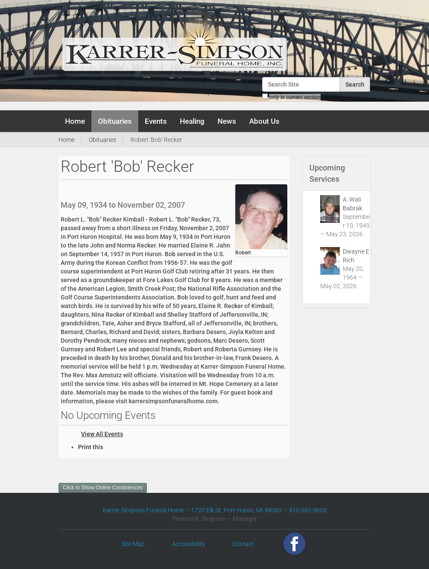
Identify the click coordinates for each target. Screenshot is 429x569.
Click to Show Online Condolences (103, 488)
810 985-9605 (308, 510)
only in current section (295, 97)
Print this (90, 447)
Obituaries (115, 121)
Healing (192, 121)
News (227, 121)
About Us (264, 121)
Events (156, 121)
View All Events (102, 434)
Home (75, 121)
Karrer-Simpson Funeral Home (143, 510)
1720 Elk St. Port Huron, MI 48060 (236, 510)
